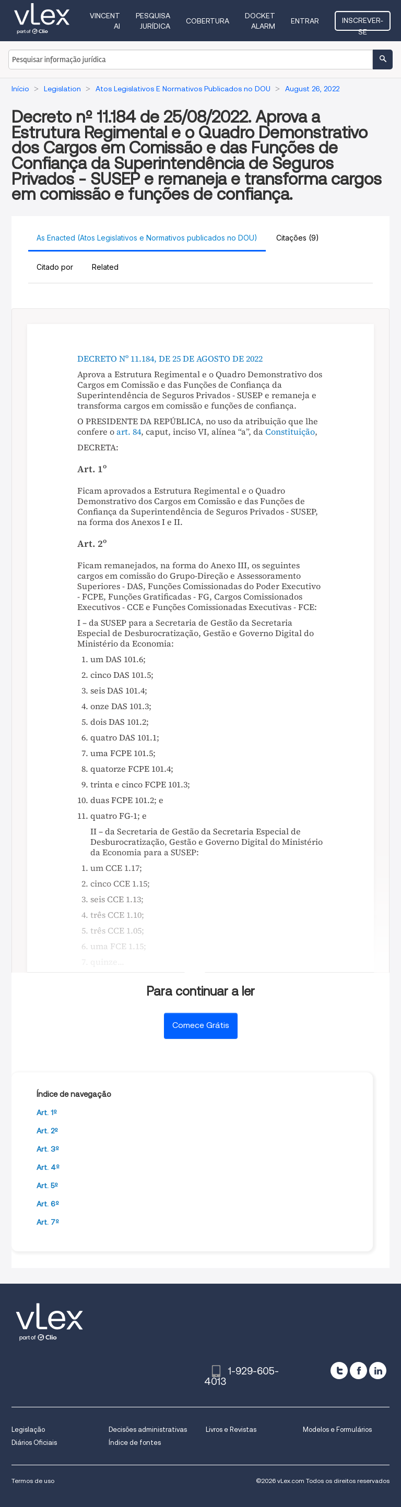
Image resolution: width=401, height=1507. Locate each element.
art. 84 (128, 431)
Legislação (28, 1429)
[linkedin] (377, 1370)
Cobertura (207, 21)
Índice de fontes (135, 1442)
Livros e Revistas (231, 1429)
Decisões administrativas (148, 1429)
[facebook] (358, 1370)
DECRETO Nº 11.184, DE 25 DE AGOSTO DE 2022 (170, 358)
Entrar (305, 21)
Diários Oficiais (34, 1442)
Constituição (290, 431)
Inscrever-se (362, 23)
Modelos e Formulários (337, 1429)
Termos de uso (32, 1480)
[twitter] (339, 1370)
